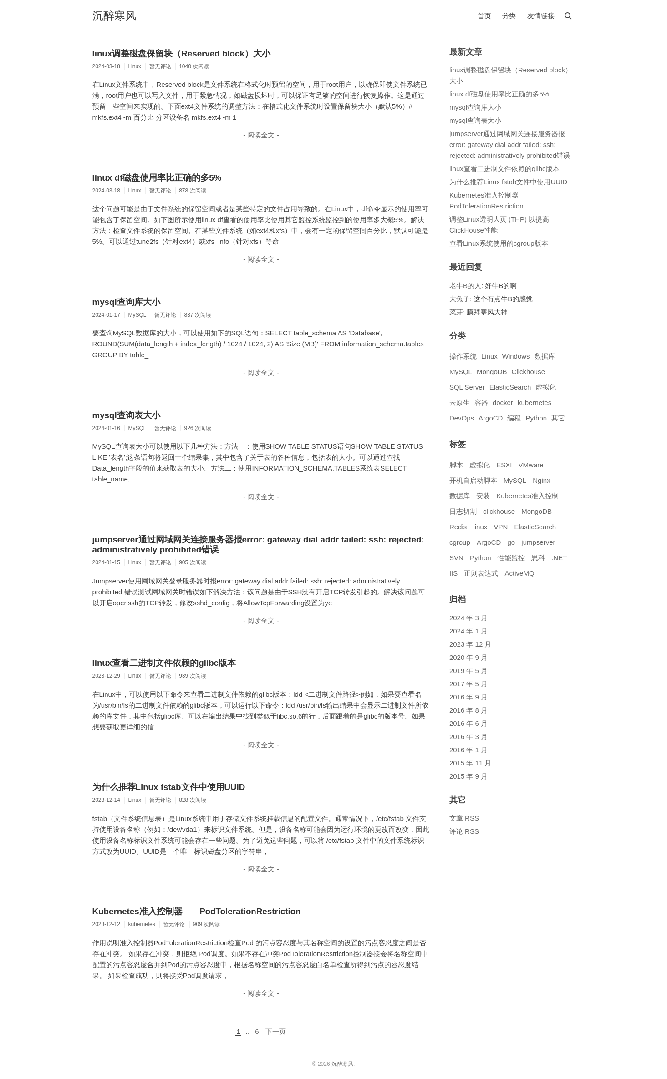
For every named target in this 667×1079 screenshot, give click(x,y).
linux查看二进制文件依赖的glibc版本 (164, 663)
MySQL (460, 371)
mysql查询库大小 (126, 302)
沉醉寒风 (114, 16)
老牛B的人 (465, 285)
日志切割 (463, 511)
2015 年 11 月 (470, 763)
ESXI (504, 465)
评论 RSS (464, 831)
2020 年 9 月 (468, 657)
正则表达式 (481, 573)
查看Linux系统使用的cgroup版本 (498, 243)
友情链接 (541, 16)
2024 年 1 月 (468, 631)
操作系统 (463, 356)
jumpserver (538, 542)
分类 (509, 16)
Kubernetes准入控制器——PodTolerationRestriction (196, 911)
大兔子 (459, 299)
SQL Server (467, 387)
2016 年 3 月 (468, 736)
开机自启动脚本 (473, 480)
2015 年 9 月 (468, 776)
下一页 (275, 1031)
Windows (516, 356)
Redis (458, 527)
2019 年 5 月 (468, 670)
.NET (559, 558)
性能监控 (511, 558)
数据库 (545, 356)
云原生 (459, 402)
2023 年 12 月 (470, 644)
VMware (531, 465)
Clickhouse (528, 371)
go (511, 542)
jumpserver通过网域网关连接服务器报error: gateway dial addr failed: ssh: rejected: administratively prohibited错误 (509, 144)
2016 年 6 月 (468, 723)
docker (503, 402)
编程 (514, 418)
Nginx (541, 480)
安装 (483, 496)
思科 (538, 558)
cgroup (459, 542)
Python (536, 418)
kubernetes (534, 402)
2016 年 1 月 (468, 750)
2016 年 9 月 (468, 697)
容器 (481, 402)
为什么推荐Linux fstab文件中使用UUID (168, 787)
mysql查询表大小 (126, 415)
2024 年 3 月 (468, 618)
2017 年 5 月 (468, 684)
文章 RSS (464, 818)
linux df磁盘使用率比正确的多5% (157, 177)
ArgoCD (491, 418)
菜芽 (456, 312)
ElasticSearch (510, 387)
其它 (558, 418)
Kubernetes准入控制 (527, 496)
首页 (484, 16)
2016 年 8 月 (468, 710)
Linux (489, 356)
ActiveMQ (520, 573)
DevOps (461, 418)
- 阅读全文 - (261, 135)
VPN (501, 527)
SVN (456, 558)
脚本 (456, 465)
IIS (453, 573)
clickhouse (499, 511)
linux (480, 527)
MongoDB (492, 371)
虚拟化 (545, 387)
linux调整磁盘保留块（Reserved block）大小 (181, 53)
